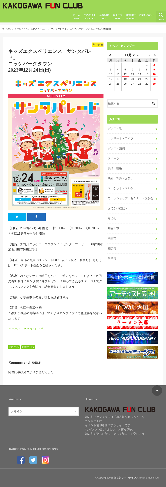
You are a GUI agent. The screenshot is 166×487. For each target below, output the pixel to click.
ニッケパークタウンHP (24, 329)
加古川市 (29, 347)
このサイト (90, 17)
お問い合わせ (146, 15)
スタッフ (117, 17)
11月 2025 (132, 55)
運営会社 (131, 17)
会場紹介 (104, 17)
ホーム (76, 17)
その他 (15, 347)
